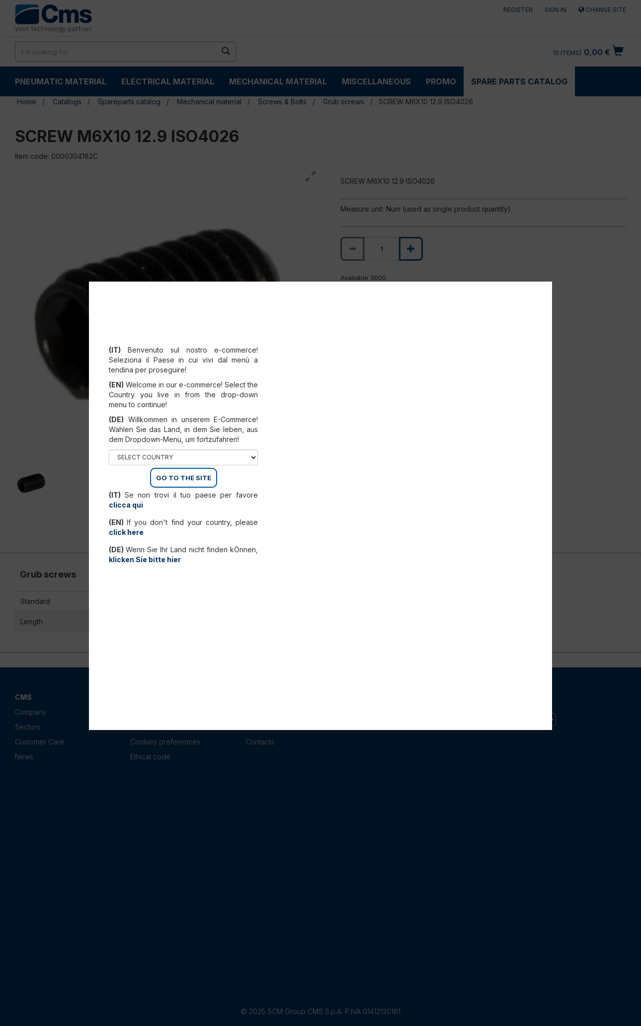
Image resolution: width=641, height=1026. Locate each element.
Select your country (184, 338)
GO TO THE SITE (183, 478)
